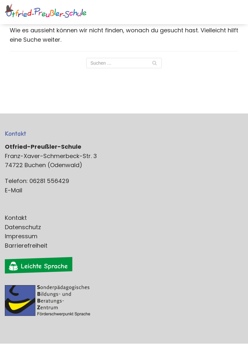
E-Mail (13, 190)
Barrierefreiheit (26, 245)
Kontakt (16, 218)
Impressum (21, 236)
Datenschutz (23, 227)
